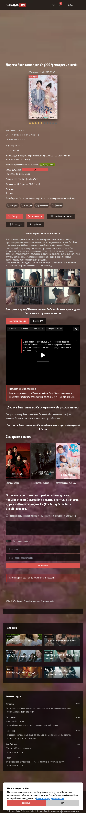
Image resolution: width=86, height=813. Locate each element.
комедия (28, 205)
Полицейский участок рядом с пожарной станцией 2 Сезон (32, 725)
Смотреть (14, 216)
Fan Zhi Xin (19, 179)
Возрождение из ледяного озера (20, 712)
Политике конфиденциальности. (50, 798)
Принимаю (26, 803)
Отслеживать (35, 216)
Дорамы (19, 601)
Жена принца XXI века (16, 752)
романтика (43, 205)
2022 (20, 145)
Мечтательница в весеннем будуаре (22, 739)
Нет (62, 803)
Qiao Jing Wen (31, 179)
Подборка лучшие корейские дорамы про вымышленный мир (47, 198)
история (13, 205)
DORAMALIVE (10, 601)
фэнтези (58, 205)
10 (55, 123)
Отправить (43, 565)
